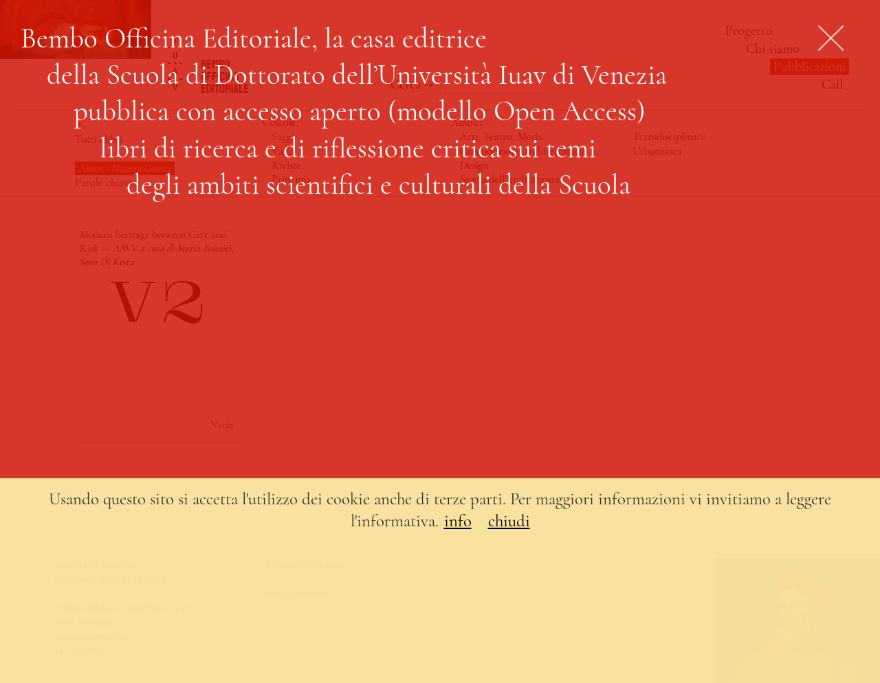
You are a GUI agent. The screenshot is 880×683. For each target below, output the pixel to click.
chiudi (509, 521)
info (458, 521)
